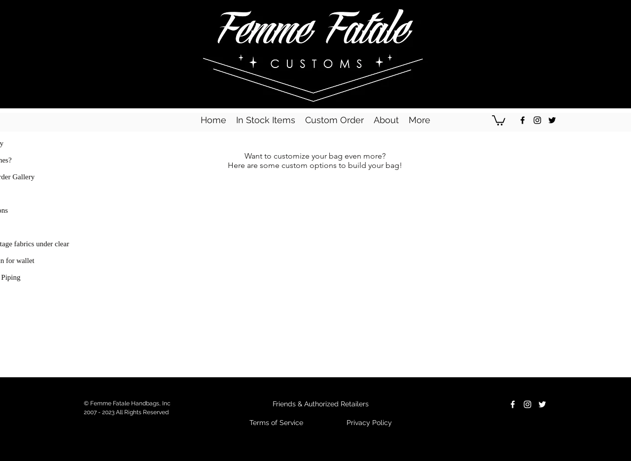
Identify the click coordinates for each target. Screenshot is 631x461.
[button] (498, 120)
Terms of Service (276, 423)
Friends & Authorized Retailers (321, 404)
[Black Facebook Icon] (522, 120)
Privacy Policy (369, 423)
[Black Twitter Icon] (552, 120)
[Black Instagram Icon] (537, 120)
